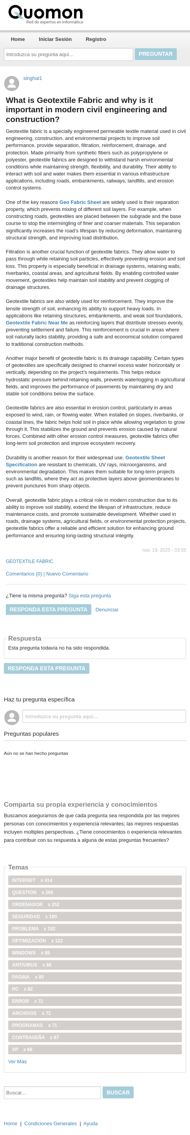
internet (32, 880)
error (27, 1001)
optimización (37, 941)
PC (22, 989)
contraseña (35, 1037)
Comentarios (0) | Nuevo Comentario (47, 574)
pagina (28, 977)
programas (34, 1025)
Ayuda (91, 1123)
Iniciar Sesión (55, 39)
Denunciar (107, 610)
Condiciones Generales (50, 1123)
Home (18, 39)
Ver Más (17, 1061)
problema (34, 928)
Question (32, 892)
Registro (96, 39)
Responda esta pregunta (48, 609)
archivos (31, 1013)
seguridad (34, 916)
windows (31, 953)
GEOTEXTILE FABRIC (29, 561)
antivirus (31, 965)
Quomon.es (70, 14)
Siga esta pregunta (89, 595)
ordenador (35, 904)
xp (22, 1049)
